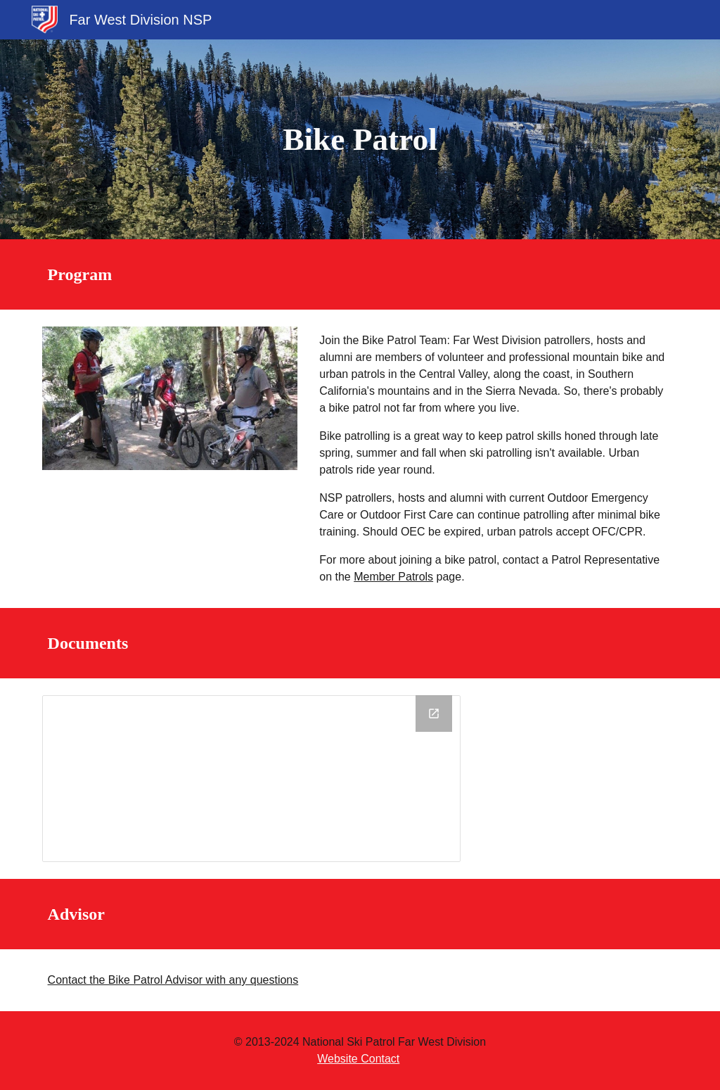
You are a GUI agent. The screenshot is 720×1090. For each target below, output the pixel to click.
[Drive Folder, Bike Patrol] (251, 778)
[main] (359, 139)
